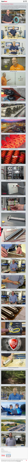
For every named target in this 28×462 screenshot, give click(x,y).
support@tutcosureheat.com (4, 451)
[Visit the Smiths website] (8, 454)
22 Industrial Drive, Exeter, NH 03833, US (6, 452)
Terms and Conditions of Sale (6, 459)
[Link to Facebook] (10, 456)
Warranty (12, 459)
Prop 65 (24, 459)
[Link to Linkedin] (6, 456)
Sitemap (2, 459)
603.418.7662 (2, 450)
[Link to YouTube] (8, 456)
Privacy (26, 459)
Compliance (14, 459)
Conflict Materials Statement (19, 459)
